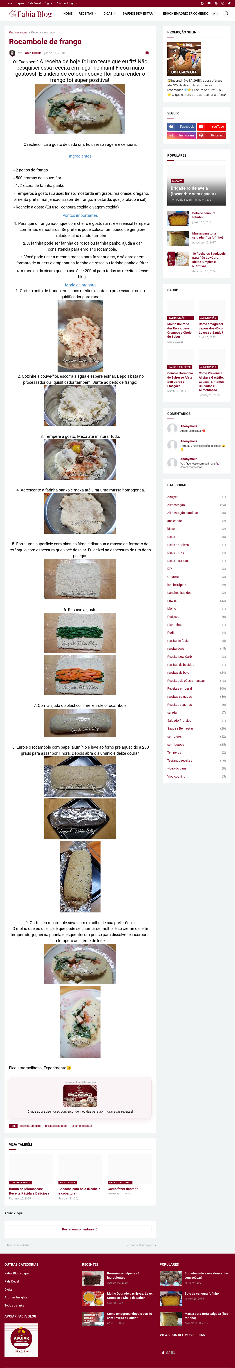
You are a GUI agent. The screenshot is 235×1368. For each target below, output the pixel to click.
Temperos (196, 752)
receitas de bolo (196, 673)
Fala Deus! (34, 3)
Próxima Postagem (140, 1245)
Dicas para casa (196, 561)
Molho (196, 609)
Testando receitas (81, 1125)
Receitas (86, 13)
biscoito (196, 529)
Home (8, 3)
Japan (20, 3)
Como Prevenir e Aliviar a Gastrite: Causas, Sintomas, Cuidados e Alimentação (212, 381)
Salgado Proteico (196, 721)
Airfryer (196, 497)
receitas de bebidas (196, 665)
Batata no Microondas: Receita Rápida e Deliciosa (29, 1191)
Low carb (196, 601)
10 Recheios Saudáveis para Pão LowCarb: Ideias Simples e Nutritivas (209, 260)
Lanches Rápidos (196, 593)
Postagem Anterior (20, 1245)
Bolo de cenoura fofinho (203, 215)
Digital (49, 3)
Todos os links (14, 1305)
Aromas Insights (67, 3)
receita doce (196, 649)
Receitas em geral (43, 32)
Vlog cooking (196, 776)
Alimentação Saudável (196, 513)
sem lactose (196, 745)
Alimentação (196, 505)
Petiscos (196, 617)
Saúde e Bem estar (138, 13)
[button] (215, 13)
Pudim (196, 633)
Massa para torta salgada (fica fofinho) (207, 235)
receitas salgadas (56, 1125)
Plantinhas (196, 625)
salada (196, 712)
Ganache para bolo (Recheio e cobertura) (79, 1191)
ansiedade (196, 521)
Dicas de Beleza (196, 545)
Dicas (107, 13)
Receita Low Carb (196, 657)
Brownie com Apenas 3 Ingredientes (123, 1275)
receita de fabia (196, 641)
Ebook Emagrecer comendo (185, 13)
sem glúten (196, 736)
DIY (196, 569)
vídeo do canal (196, 768)
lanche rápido (196, 585)
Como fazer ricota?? (123, 1189)
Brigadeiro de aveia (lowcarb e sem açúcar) (206, 1275)
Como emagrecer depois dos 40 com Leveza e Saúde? (212, 328)
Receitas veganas (196, 705)
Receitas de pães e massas (196, 681)
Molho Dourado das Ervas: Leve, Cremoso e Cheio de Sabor (179, 330)
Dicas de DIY (196, 553)
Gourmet (196, 577)
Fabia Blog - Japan (17, 1273)
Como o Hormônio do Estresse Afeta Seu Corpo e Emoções (180, 379)
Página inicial (18, 32)
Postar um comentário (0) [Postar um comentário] (80, 1229)
